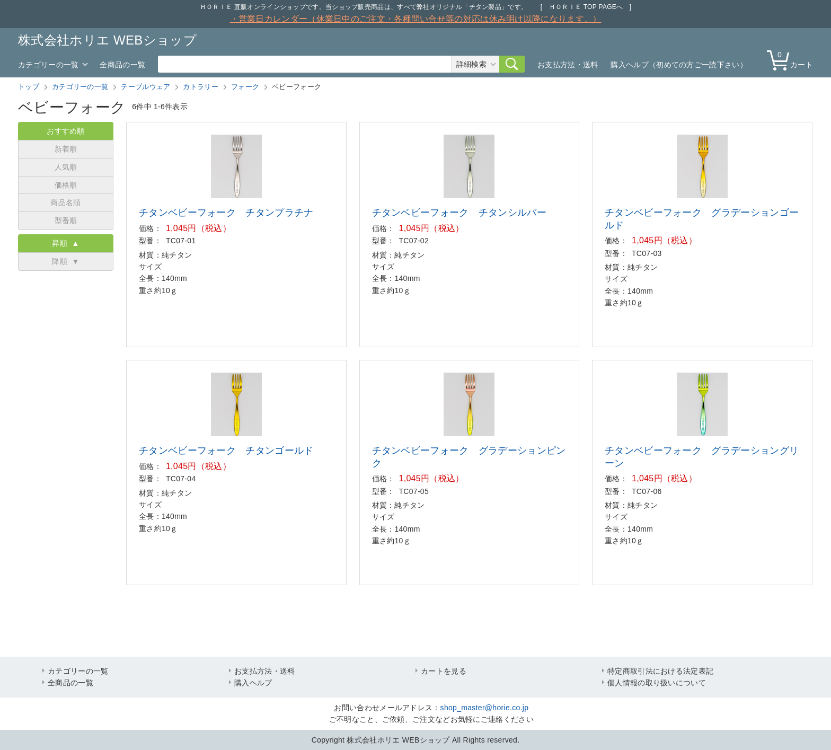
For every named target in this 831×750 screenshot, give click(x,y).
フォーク (245, 87)
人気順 (66, 167)
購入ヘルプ (253, 682)
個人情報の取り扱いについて (656, 682)
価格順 (66, 185)
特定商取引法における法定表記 (660, 671)
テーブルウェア (145, 87)
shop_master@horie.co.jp (484, 707)
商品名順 (65, 202)
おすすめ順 (66, 131)
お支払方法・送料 (567, 64)
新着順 (66, 149)
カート (792, 59)
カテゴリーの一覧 (48, 64)
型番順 (66, 220)
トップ (28, 87)
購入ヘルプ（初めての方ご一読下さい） (679, 64)
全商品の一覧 (122, 64)
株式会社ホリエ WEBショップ (107, 40)
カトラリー (200, 87)
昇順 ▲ (65, 243)
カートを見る (443, 671)
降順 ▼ (65, 261)
